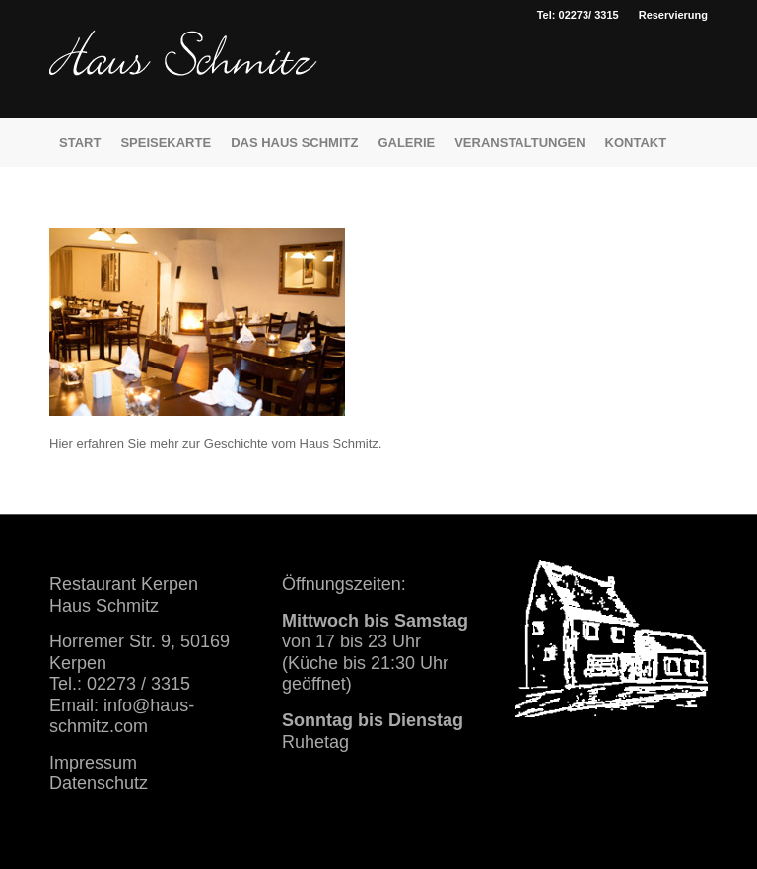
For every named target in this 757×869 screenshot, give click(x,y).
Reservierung (673, 15)
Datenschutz (98, 783)
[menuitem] (668, 15)
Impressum (93, 762)
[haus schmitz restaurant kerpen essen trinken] (183, 74)
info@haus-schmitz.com (121, 716)
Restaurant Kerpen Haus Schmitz (123, 594)
